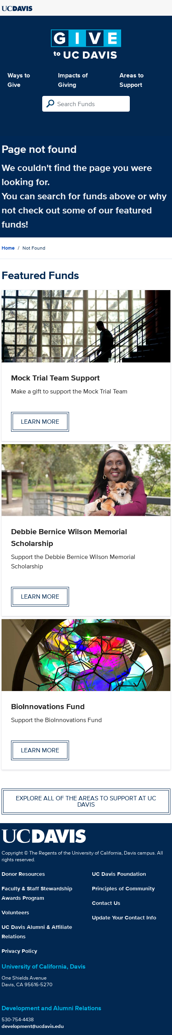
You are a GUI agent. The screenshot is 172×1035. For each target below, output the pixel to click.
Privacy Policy (19, 951)
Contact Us (106, 903)
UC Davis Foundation (119, 874)
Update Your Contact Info (124, 917)
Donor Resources (23, 874)
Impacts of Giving (73, 80)
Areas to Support (132, 80)
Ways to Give (18, 80)
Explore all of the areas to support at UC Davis (86, 801)
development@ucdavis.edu (33, 1026)
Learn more (40, 421)
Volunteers (15, 912)
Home (8, 248)
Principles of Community (123, 888)
